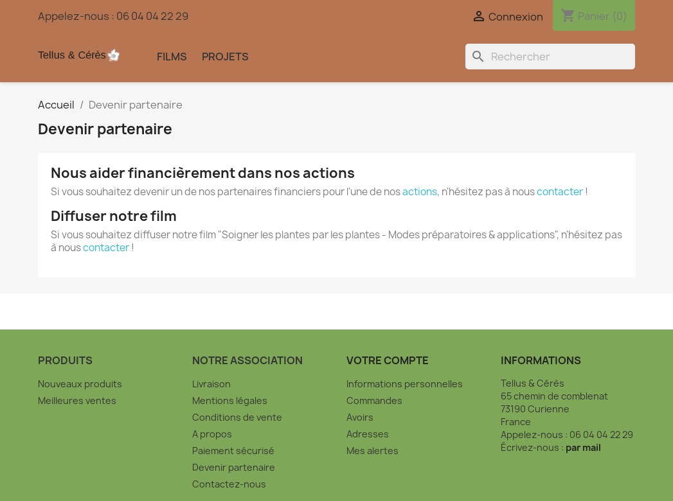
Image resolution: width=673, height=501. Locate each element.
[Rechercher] (550, 56)
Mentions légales (229, 400)
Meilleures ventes (77, 400)
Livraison (211, 384)
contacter (560, 191)
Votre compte (387, 360)
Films (172, 56)
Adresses (367, 434)
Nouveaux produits (80, 384)
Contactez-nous (229, 484)
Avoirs (359, 417)
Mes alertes (372, 450)
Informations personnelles (404, 384)
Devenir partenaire (233, 467)
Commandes (374, 400)
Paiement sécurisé (233, 450)
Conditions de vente (237, 417)
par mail (583, 447)
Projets (225, 56)
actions (419, 191)
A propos (212, 434)
